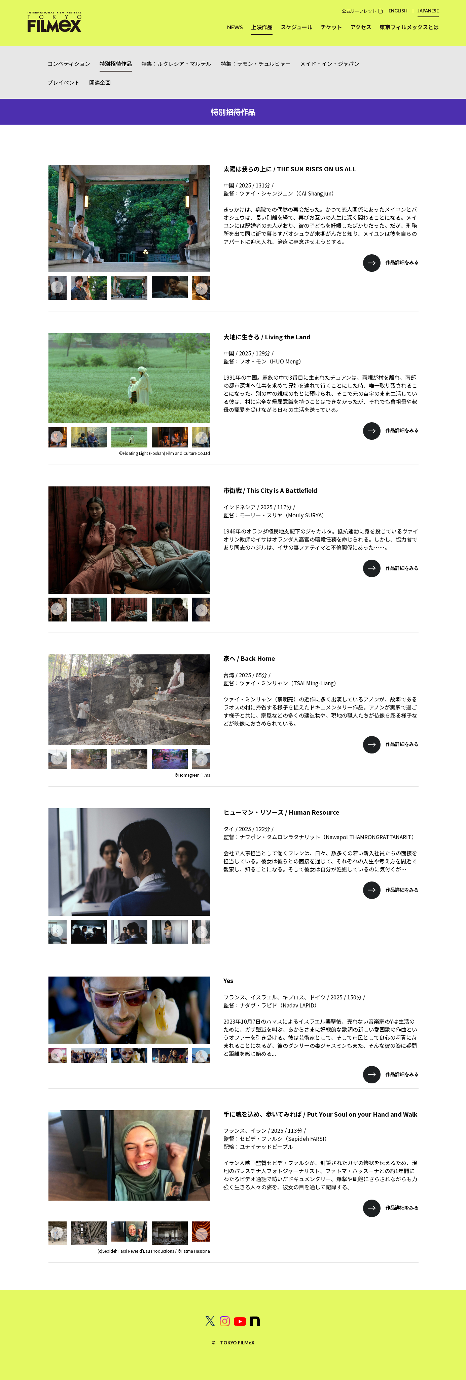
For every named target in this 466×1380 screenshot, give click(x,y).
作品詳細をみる (402, 262)
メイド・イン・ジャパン (329, 63)
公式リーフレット (359, 11)
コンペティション (68, 63)
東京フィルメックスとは (409, 27)
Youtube (240, 1321)
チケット (331, 27)
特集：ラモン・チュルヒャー (256, 63)
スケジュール (297, 27)
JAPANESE (428, 10)
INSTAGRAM (225, 1321)
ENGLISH (398, 10)
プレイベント (63, 82)
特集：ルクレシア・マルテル (176, 63)
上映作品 (262, 27)
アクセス (360, 27)
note (255, 1321)
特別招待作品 (116, 63)
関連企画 (100, 82)
